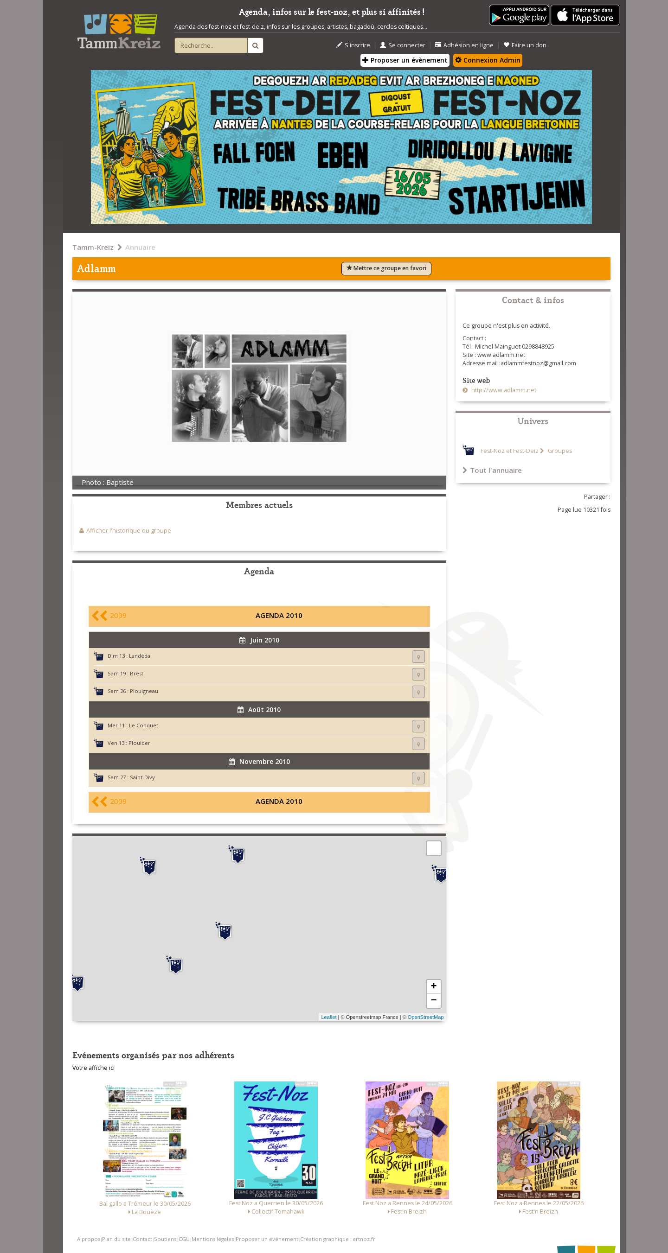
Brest (136, 673)
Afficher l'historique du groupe (128, 530)
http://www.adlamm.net (503, 390)
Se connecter (402, 45)
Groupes (559, 451)
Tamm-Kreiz (93, 247)
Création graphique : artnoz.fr (337, 1238)
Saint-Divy (142, 777)
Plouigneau (144, 690)
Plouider (139, 742)
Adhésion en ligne (464, 45)
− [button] (433, 1001)
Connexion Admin (487, 60)
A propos (88, 1238)
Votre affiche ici (93, 1068)
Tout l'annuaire (492, 470)
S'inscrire (353, 45)
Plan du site (116, 1238)
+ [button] (433, 987)
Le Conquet (143, 725)
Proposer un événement (267, 1238)
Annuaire (140, 247)
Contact (142, 1238)
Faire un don (524, 45)
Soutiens (165, 1238)
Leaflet (328, 1017)
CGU (184, 1238)
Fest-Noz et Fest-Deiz (510, 451)
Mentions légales (213, 1238)
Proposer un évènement (405, 60)
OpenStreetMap (426, 1017)
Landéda (139, 655)
